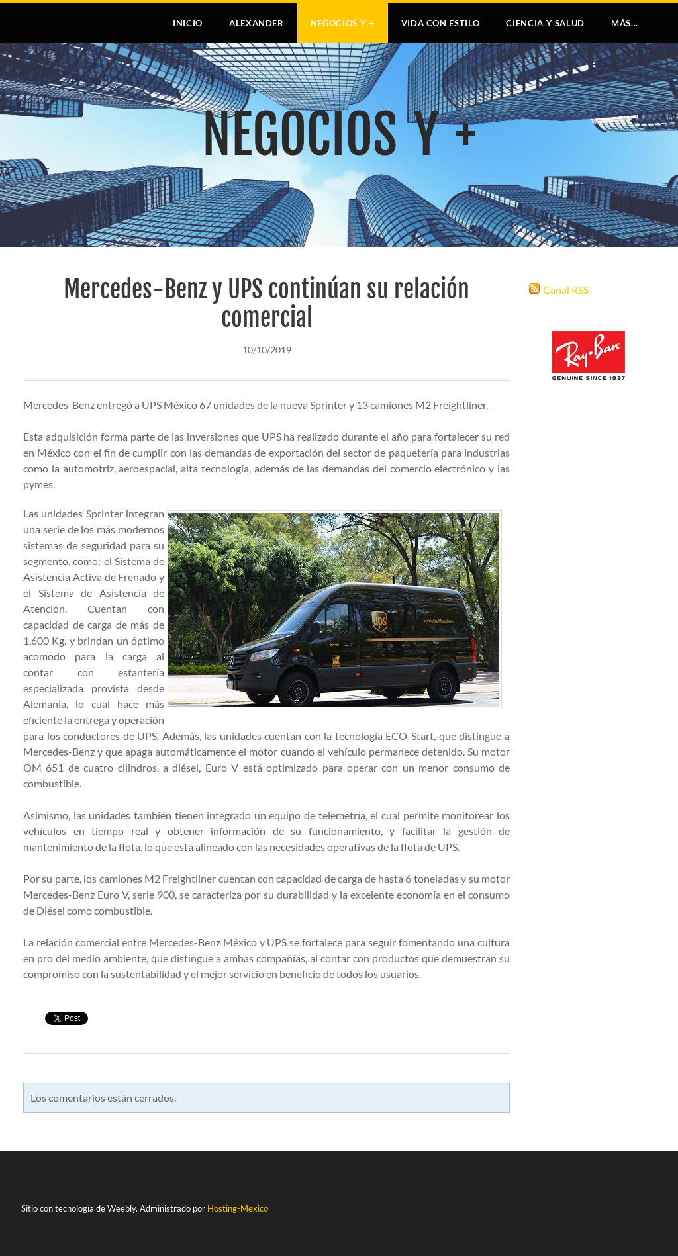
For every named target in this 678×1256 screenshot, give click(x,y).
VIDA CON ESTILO (440, 23)
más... (624, 23)
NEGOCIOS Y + (343, 23)
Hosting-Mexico (237, 1208)
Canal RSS (566, 289)
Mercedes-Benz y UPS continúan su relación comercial (266, 304)
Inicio (188, 23)
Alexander (256, 23)
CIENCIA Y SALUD (545, 23)
